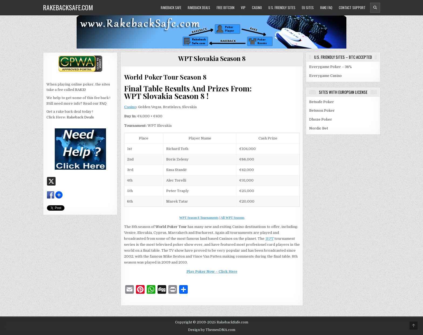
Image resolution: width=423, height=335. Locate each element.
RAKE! (80, 90)
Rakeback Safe (171, 7)
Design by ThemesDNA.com (211, 330)
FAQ (103, 103)
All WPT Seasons (232, 218)
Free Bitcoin (225, 7)
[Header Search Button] (375, 8)
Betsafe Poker (321, 102)
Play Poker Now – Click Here (211, 271)
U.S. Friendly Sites (281, 7)
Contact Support (352, 7)
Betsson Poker (322, 110)
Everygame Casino (325, 76)
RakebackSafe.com (68, 7)
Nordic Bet (318, 128)
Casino (257, 7)
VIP (243, 7)
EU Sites (308, 7)
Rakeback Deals (199, 7)
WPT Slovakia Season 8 (212, 58)
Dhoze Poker (320, 119)
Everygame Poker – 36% (330, 67)
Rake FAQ (326, 7)
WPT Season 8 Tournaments (198, 218)
